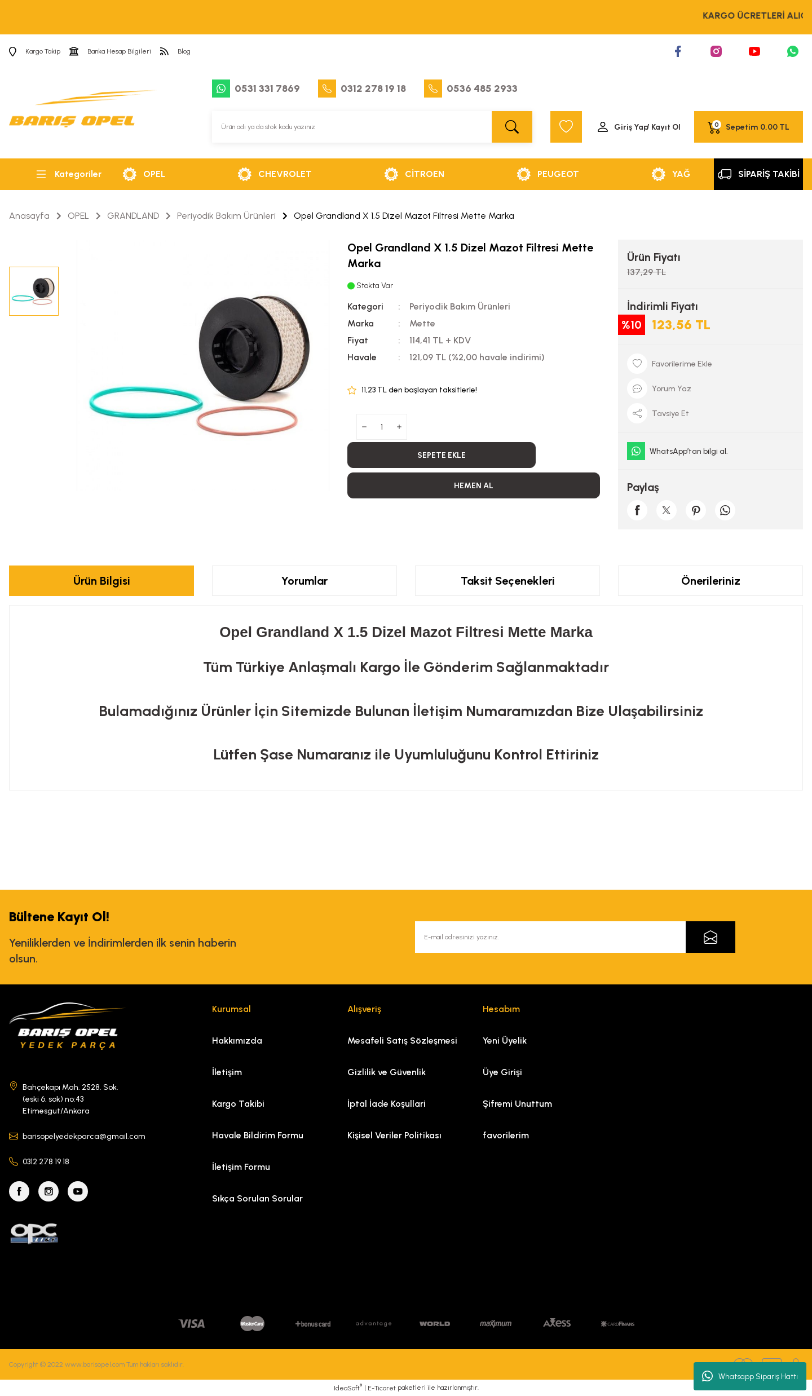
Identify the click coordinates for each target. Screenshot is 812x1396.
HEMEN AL (473, 486)
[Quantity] (382, 426)
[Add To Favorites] (710, 364)
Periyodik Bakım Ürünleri (459, 306)
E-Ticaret (382, 1388)
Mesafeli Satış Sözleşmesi (402, 1040)
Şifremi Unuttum (517, 1103)
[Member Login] (638, 127)
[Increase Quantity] (399, 426)
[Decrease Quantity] (364, 426)
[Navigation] (67, 174)
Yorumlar (304, 580)
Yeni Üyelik (505, 1040)
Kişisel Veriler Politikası (394, 1135)
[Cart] (748, 127)
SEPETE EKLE (441, 455)
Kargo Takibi (238, 1103)
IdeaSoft (348, 1387)
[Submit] (710, 937)
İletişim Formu (241, 1166)
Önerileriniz (710, 580)
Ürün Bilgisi (101, 580)
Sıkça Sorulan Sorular (257, 1198)
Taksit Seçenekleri (508, 580)
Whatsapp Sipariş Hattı (750, 1376)
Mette (422, 323)
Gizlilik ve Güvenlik (386, 1072)
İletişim (227, 1072)
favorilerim (506, 1135)
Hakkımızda (237, 1040)
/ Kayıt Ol (663, 127)
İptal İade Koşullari (386, 1103)
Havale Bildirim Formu (257, 1135)
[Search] (372, 127)
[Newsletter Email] (575, 937)
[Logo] (83, 113)
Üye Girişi (502, 1072)
